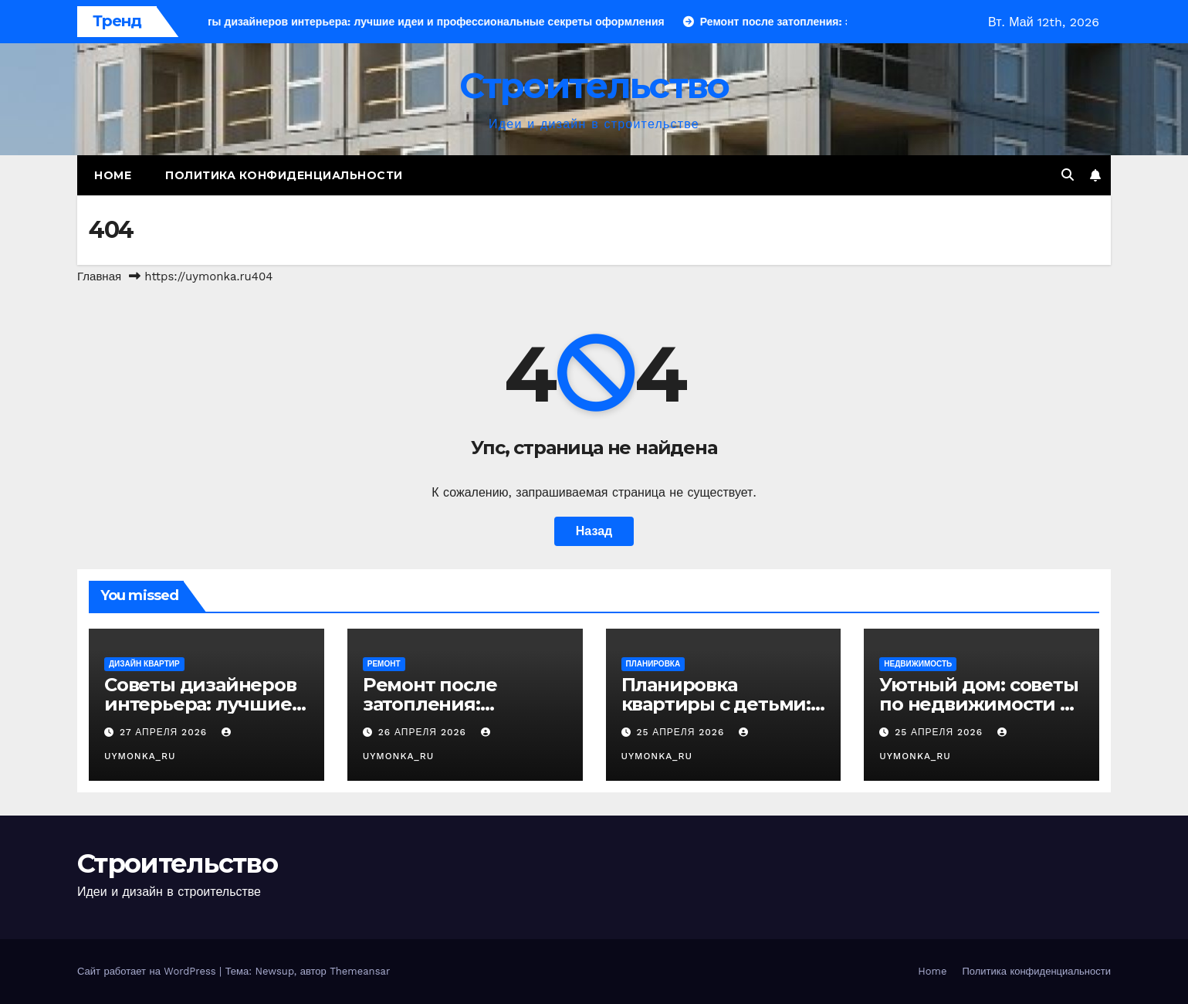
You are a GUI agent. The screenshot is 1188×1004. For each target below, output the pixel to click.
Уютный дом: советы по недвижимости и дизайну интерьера (978, 703)
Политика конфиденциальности (284, 175)
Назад (594, 531)
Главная (99, 276)
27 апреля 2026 (165, 732)
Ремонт (384, 664)
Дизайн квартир (144, 664)
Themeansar (360, 971)
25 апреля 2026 (682, 732)
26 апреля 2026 (424, 732)
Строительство (594, 85)
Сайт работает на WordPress (148, 971)
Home (112, 175)
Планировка (653, 664)
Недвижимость (918, 664)
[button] (1067, 175)
